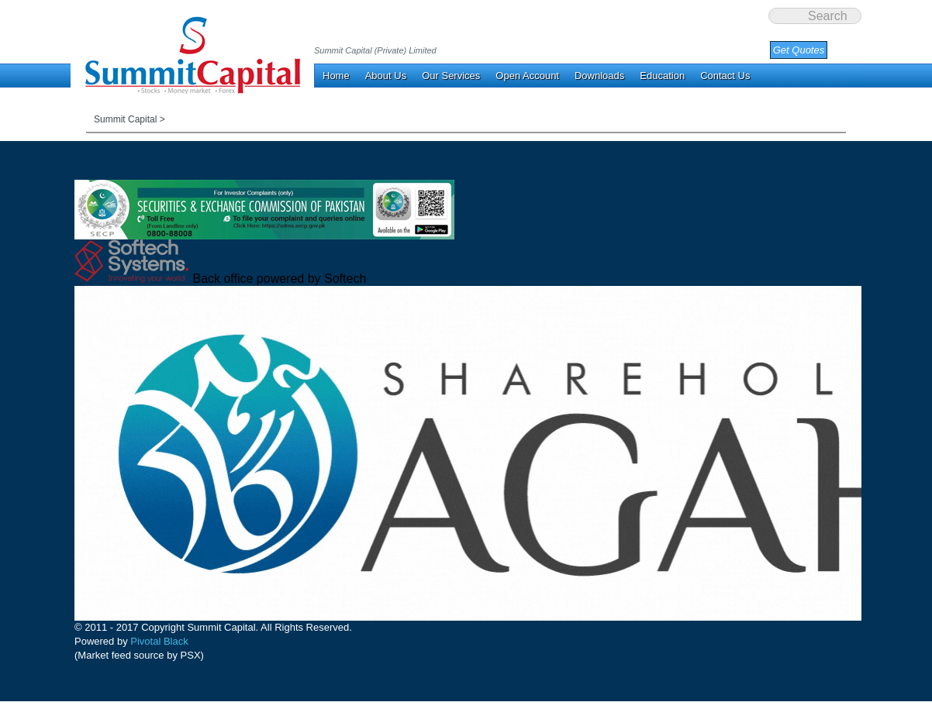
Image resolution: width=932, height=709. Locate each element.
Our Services (451, 75)
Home (336, 75)
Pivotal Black (159, 641)
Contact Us (725, 75)
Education (662, 75)
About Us (385, 75)
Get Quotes (798, 50)
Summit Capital (125, 119)
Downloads (599, 75)
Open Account (527, 75)
